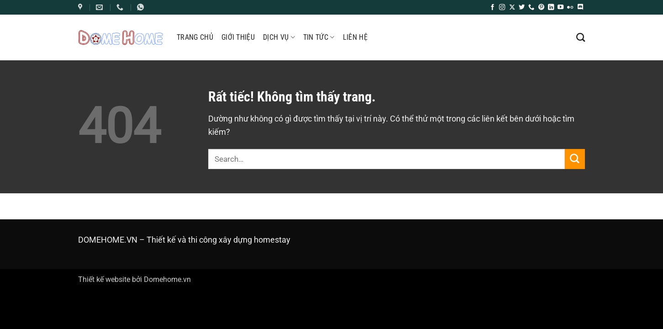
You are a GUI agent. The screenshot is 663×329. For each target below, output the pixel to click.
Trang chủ (195, 37)
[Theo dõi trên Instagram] (502, 7)
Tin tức (319, 37)
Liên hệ (355, 37)
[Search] (580, 37)
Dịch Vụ (279, 37)
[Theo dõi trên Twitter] (522, 7)
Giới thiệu (238, 37)
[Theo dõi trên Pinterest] (541, 7)
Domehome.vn (167, 279)
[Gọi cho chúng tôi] (531, 7)
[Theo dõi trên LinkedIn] (551, 7)
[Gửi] (575, 159)
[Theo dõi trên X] (512, 7)
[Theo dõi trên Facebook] (492, 7)
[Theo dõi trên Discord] (580, 7)
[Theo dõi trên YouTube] (560, 7)
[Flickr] (570, 7)
